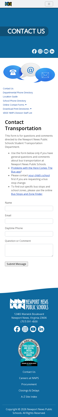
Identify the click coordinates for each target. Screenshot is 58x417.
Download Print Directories (17, 108)
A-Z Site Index (29, 396)
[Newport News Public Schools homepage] (8, 4)
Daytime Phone (14, 228)
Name (8, 202)
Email (8, 215)
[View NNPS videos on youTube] (46, 51)
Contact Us (26, 31)
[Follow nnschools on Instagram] (40, 51)
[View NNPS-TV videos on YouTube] (33, 328)
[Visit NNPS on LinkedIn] (52, 51)
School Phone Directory (14, 100)
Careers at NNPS (29, 378)
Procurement (29, 384)
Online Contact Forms (15, 104)
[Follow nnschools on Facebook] (34, 51)
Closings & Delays (29, 390)
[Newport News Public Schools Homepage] (29, 304)
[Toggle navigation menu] (49, 4)
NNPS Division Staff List (17, 112)
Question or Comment (18, 241)
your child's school (39, 175)
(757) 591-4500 (29, 321)
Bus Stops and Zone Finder (26, 194)
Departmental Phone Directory (18, 92)
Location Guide (10, 96)
